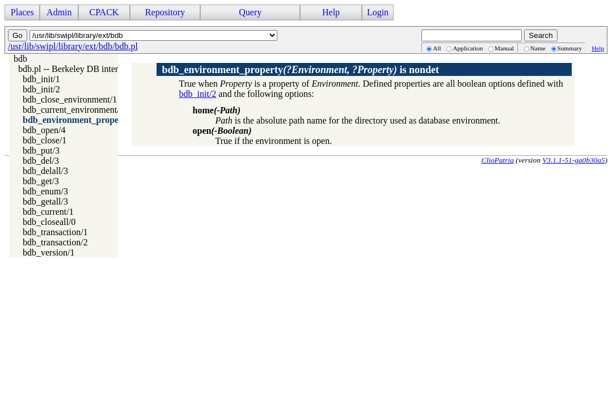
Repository (165, 12)
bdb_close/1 (44, 140)
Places (22, 12)
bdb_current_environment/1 (73, 109)
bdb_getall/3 (45, 201)
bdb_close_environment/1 (70, 99)
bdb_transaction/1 (55, 232)
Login (378, 12)
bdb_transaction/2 (55, 242)
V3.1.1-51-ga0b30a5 (573, 160)
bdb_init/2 (41, 89)
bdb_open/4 (44, 130)
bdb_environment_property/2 (80, 120)
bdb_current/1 (48, 211)
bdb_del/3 (41, 160)
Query (250, 12)
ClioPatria (498, 160)
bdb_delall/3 (45, 171)
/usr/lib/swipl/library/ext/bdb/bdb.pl (73, 46)
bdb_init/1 (41, 79)
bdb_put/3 (41, 150)
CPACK (104, 12)
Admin (59, 12)
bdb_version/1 (49, 252)
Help (331, 12)
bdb (20, 58)
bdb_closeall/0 (49, 222)
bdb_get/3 (41, 181)
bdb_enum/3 (45, 191)
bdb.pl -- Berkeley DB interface (75, 69)
